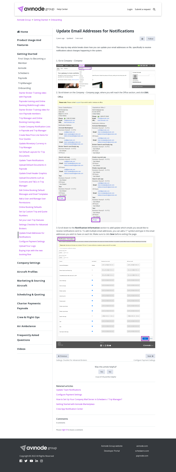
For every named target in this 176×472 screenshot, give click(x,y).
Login (129, 9)
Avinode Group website (111, 446)
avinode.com (142, 446)
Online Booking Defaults (30, 207)
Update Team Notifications (31, 160)
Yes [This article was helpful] (101, 372)
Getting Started (41, 19)
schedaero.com (142, 450)
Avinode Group (24, 19)
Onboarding (56, 19)
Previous (62, 356)
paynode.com (142, 455)
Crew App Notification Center (69, 409)
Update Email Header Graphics (33, 173)
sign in (65, 429)
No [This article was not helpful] (110, 372)
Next (150, 356)
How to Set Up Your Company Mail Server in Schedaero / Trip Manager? (89, 399)
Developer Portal (112, 450)
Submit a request (143, 9)
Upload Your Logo (27, 246)
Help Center (62, 9)
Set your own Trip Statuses (31, 220)
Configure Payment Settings (32, 241)
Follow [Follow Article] (150, 39)
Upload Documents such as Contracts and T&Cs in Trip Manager (31, 181)
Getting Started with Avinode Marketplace (75, 404)
